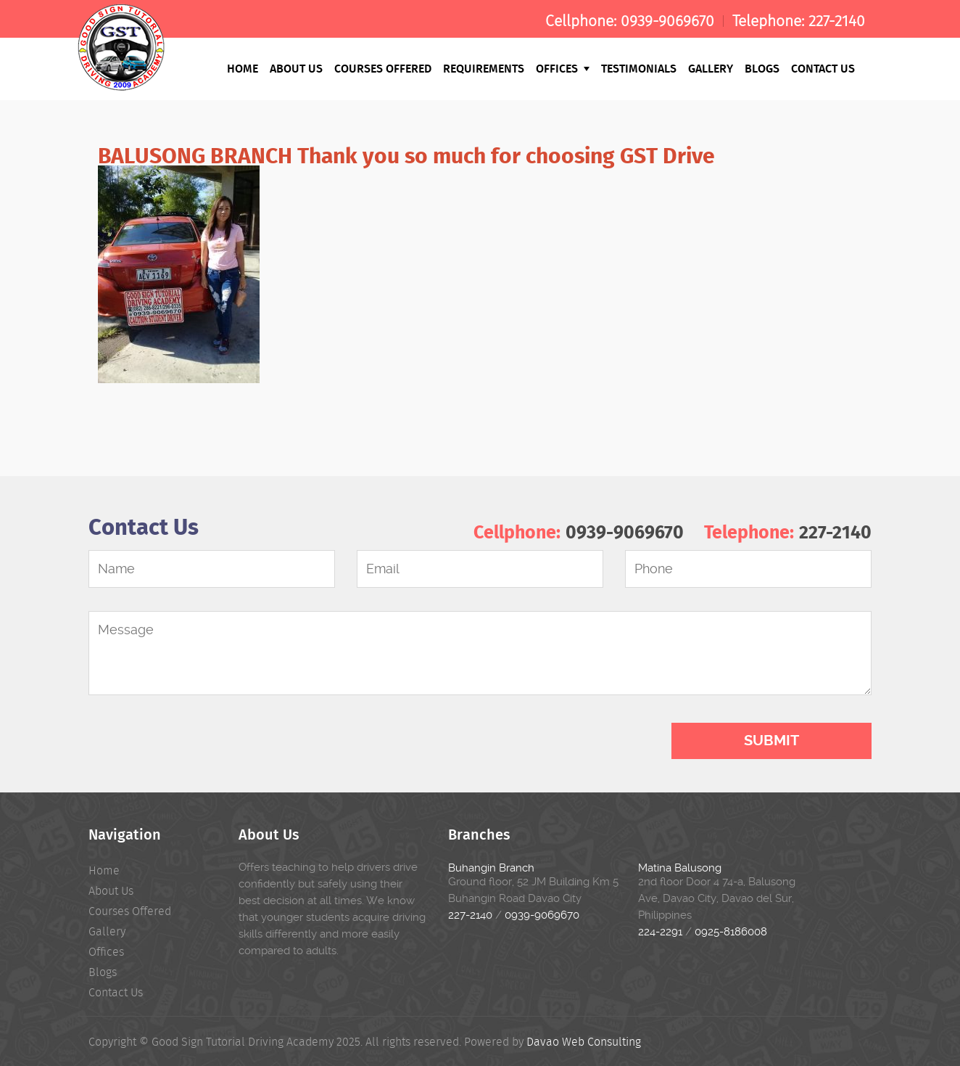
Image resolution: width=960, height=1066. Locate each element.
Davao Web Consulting (583, 1041)
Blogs (762, 68)
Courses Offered (382, 68)
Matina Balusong (679, 867)
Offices (562, 68)
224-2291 (660, 931)
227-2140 (836, 21)
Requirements (483, 68)
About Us (296, 68)
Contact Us (823, 68)
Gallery (710, 68)
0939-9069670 (667, 21)
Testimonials (638, 68)
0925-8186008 (731, 931)
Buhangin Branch (491, 867)
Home (242, 68)
